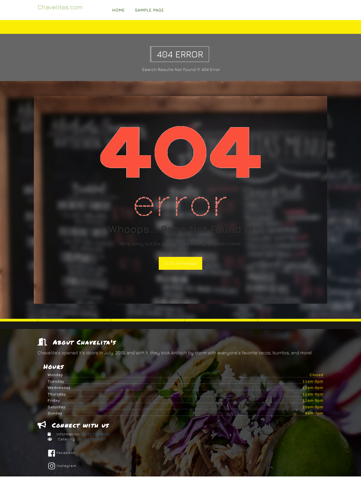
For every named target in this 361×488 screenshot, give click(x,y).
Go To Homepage (180, 263)
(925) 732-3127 (95, 435)
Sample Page (149, 10)
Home (118, 10)
